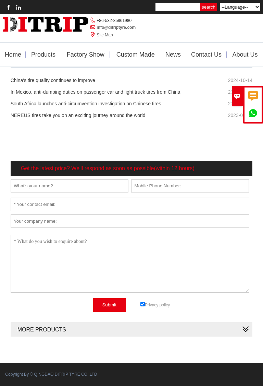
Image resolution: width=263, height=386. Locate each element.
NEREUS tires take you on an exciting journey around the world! (79, 115)
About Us (245, 54)
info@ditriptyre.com (116, 27)
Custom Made (135, 54)
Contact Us (206, 54)
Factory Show (85, 54)
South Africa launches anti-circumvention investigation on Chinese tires (86, 103)
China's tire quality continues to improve (53, 80)
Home (13, 54)
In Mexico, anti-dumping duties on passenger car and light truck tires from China (95, 92)
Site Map (105, 35)
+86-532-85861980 (114, 20)
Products (43, 54)
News (173, 54)
